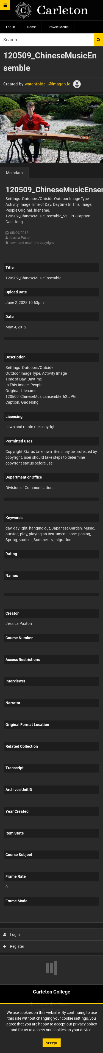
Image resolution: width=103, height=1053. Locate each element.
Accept (51, 1042)
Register (13, 946)
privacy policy (85, 1024)
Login (11, 934)
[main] (51, 515)
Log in (10, 27)
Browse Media (58, 27)
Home (31, 27)
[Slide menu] (5, 5)
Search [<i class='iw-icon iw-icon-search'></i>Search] (98, 40)
